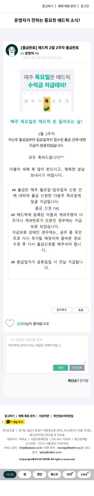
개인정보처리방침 (63, 416)
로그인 (85, 6)
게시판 (10, 474)
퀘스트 (54, 474)
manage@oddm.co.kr (70, 447)
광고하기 (10, 416)
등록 (60, 368)
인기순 (83, 381)
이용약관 (44, 416)
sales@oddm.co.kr (51, 452)
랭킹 (39, 474)
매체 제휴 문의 (27, 416)
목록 (80, 310)
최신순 (72, 381)
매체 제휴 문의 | (68, 6)
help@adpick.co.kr (30, 447)
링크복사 (62, 309)
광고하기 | (49, 6)
